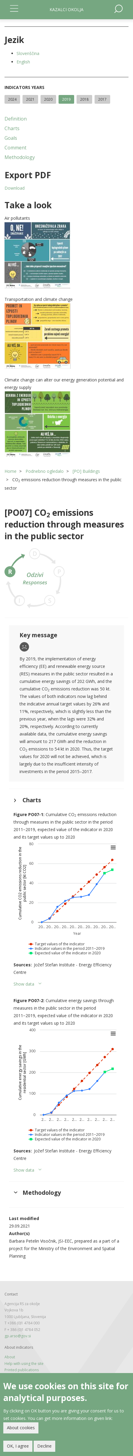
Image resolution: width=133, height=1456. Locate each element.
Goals (11, 138)
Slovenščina (28, 53)
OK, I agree (18, 1446)
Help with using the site (24, 1363)
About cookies (21, 1427)
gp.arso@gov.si (18, 1335)
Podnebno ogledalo (45, 471)
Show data (24, 984)
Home (11, 471)
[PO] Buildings (86, 471)
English (23, 62)
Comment (15, 147)
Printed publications (22, 1369)
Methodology (20, 157)
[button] (66, 255)
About (10, 1357)
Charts (12, 128)
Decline (44, 1446)
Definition (16, 118)
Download (15, 188)
